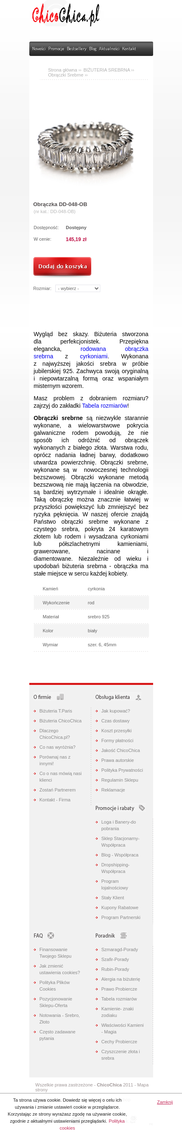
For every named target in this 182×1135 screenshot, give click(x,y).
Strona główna (62, 69)
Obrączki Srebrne (66, 74)
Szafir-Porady (115, 959)
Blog (93, 48)
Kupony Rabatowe (120, 907)
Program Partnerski (121, 917)
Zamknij (165, 1102)
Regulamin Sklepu (120, 780)
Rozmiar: (42, 288)
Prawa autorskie (118, 760)
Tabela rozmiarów (105, 405)
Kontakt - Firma (55, 799)
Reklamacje (113, 789)
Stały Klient (113, 897)
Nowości (39, 48)
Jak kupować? (116, 710)
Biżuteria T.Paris (56, 710)
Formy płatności (118, 740)
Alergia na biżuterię (121, 979)
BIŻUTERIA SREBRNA (107, 69)
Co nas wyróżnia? (58, 747)
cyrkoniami (94, 356)
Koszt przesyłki (117, 730)
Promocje (56, 48)
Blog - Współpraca (120, 854)
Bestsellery (77, 48)
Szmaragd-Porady (120, 949)
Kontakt (129, 48)
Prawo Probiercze (119, 988)
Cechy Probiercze (119, 1041)
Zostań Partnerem (58, 789)
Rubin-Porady (115, 969)
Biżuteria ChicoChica (61, 720)
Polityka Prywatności (122, 770)
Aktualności (109, 48)
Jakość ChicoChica (121, 750)
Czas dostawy (116, 720)
